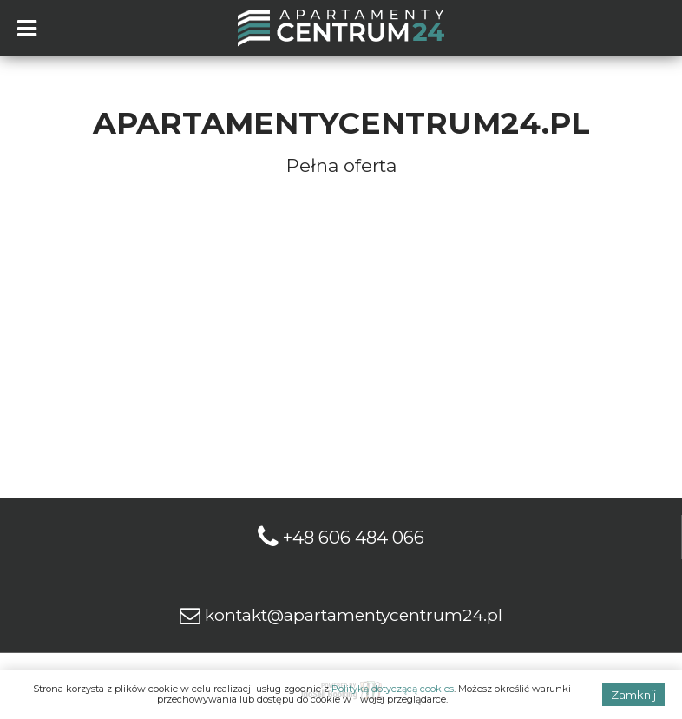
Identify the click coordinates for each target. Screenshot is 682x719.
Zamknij (633, 695)
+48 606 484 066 (353, 537)
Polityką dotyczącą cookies (392, 689)
